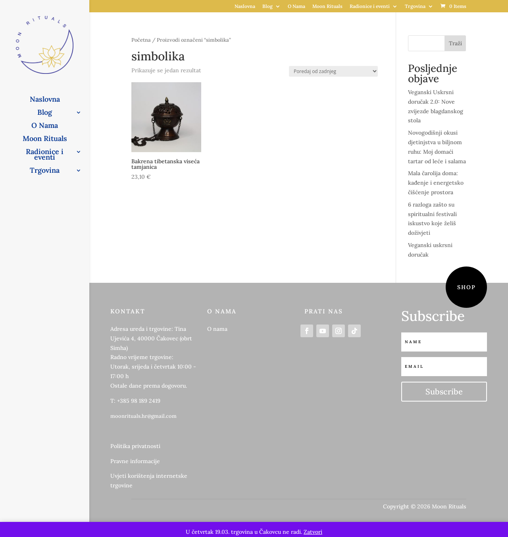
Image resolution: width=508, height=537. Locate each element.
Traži (455, 43)
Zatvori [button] (313, 531)
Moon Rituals (327, 6)
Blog (267, 6)
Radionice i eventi (370, 6)
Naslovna (245, 6)
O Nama (296, 6)
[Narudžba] (333, 71)
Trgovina (415, 6)
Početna (141, 40)
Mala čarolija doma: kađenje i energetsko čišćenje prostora (436, 183)
